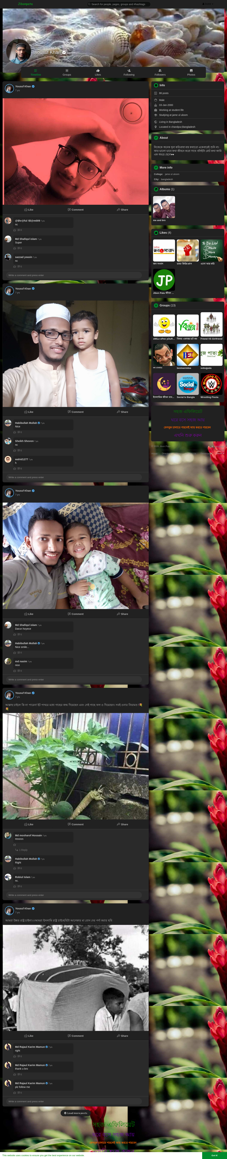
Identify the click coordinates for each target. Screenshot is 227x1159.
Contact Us (190, 453)
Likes (163, 232)
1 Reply (21, 850)
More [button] (220, 453)
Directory (166, 453)
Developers (206, 453)
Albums (165, 189)
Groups (165, 305)
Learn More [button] (91, 1155)
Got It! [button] (215, 1155)
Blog (178, 453)
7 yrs (17, 90)
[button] (119, 4)
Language (217, 446)
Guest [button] (208, 3)
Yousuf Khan (48, 52)
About (154, 453)
